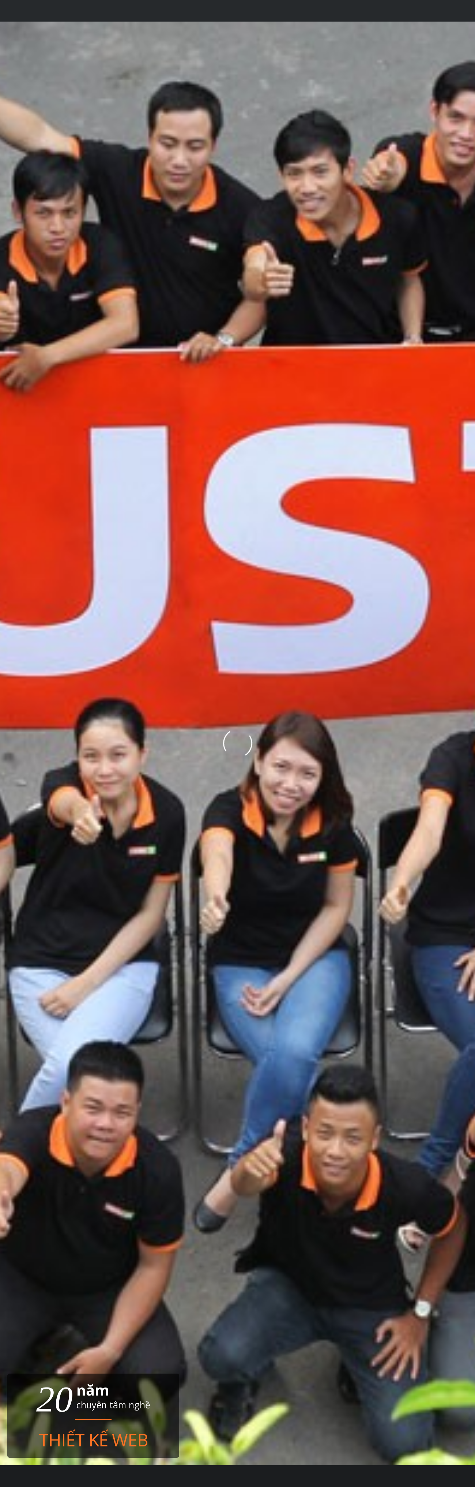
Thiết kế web (93, 1438)
